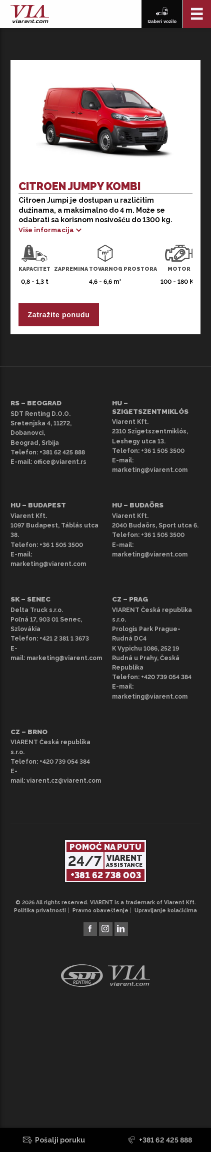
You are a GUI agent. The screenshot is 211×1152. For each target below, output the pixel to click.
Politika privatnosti (40, 910)
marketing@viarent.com (150, 469)
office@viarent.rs (60, 461)
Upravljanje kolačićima (165, 910)
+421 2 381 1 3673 (64, 638)
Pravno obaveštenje (100, 910)
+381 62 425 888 (62, 452)
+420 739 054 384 (166, 677)
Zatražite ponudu (59, 315)
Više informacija (46, 230)
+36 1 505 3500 (162, 450)
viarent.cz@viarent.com (63, 780)
